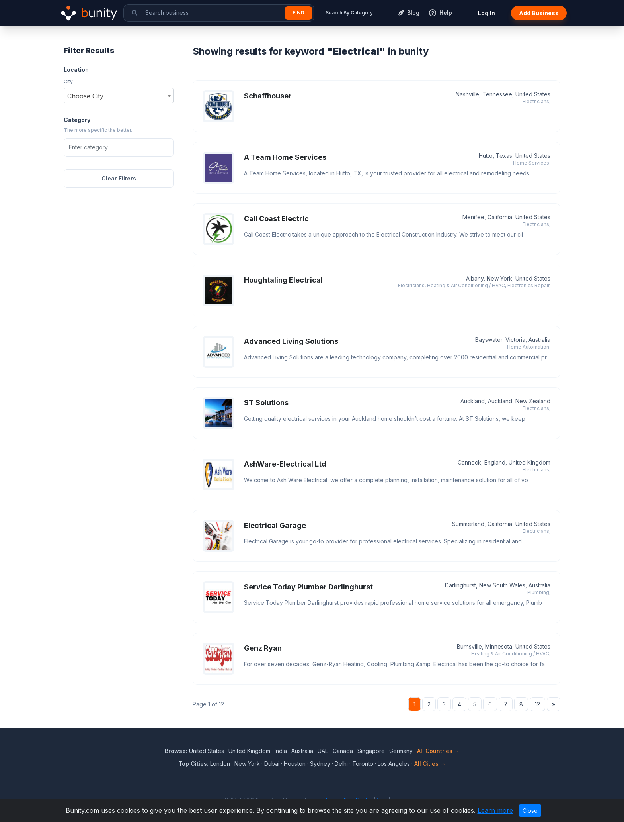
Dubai (271, 763)
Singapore (371, 750)
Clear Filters (118, 178)
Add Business (539, 13)
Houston (295, 763)
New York (247, 763)
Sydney (320, 763)
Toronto (362, 763)
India (281, 750)
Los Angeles (394, 763)
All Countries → (438, 750)
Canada (343, 750)
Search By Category (349, 13)
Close (530, 810)
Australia (302, 750)
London (220, 763)
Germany (401, 750)
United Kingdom (249, 750)
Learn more (495, 810)
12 (537, 704)
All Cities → (430, 763)
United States (206, 750)
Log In (486, 13)
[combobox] (119, 95)
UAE (323, 750)
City (68, 81)
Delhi (341, 763)
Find (298, 13)
